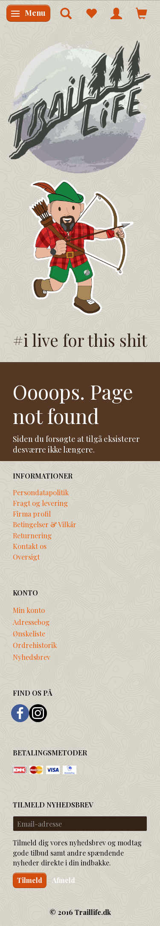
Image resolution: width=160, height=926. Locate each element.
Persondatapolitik (41, 492)
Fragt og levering (40, 503)
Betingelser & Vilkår (44, 524)
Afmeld (63, 880)
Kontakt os (30, 546)
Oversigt (26, 556)
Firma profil (32, 513)
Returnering (32, 535)
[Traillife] (80, 106)
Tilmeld (29, 880)
